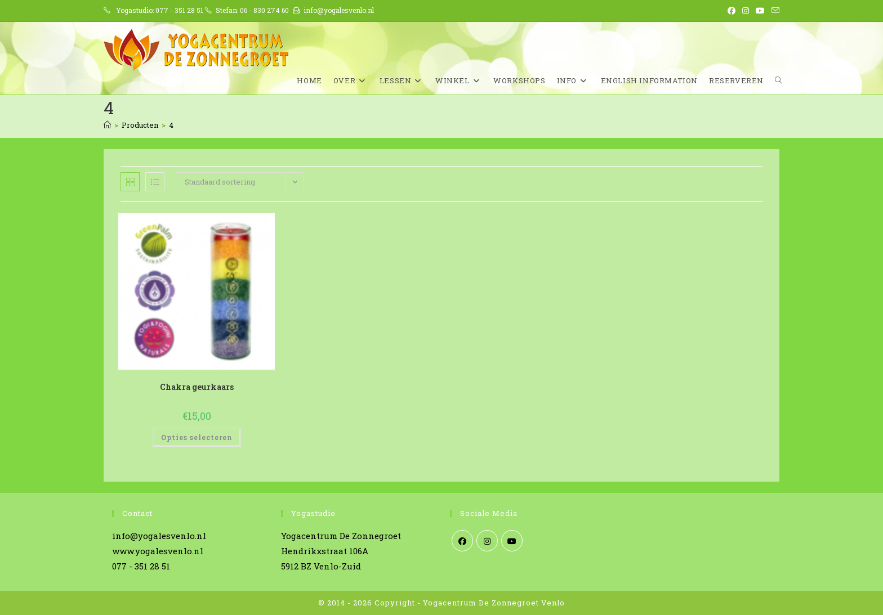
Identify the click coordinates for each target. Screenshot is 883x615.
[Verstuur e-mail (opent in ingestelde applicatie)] (773, 10)
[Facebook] (462, 540)
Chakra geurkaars (197, 386)
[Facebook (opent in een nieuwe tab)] (731, 10)
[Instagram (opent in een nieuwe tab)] (745, 10)
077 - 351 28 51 (179, 10)
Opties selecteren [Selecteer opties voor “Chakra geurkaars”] (197, 437)
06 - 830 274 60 (264, 10)
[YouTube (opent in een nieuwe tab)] (760, 10)
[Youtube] (512, 540)
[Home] (107, 125)
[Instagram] (487, 540)
